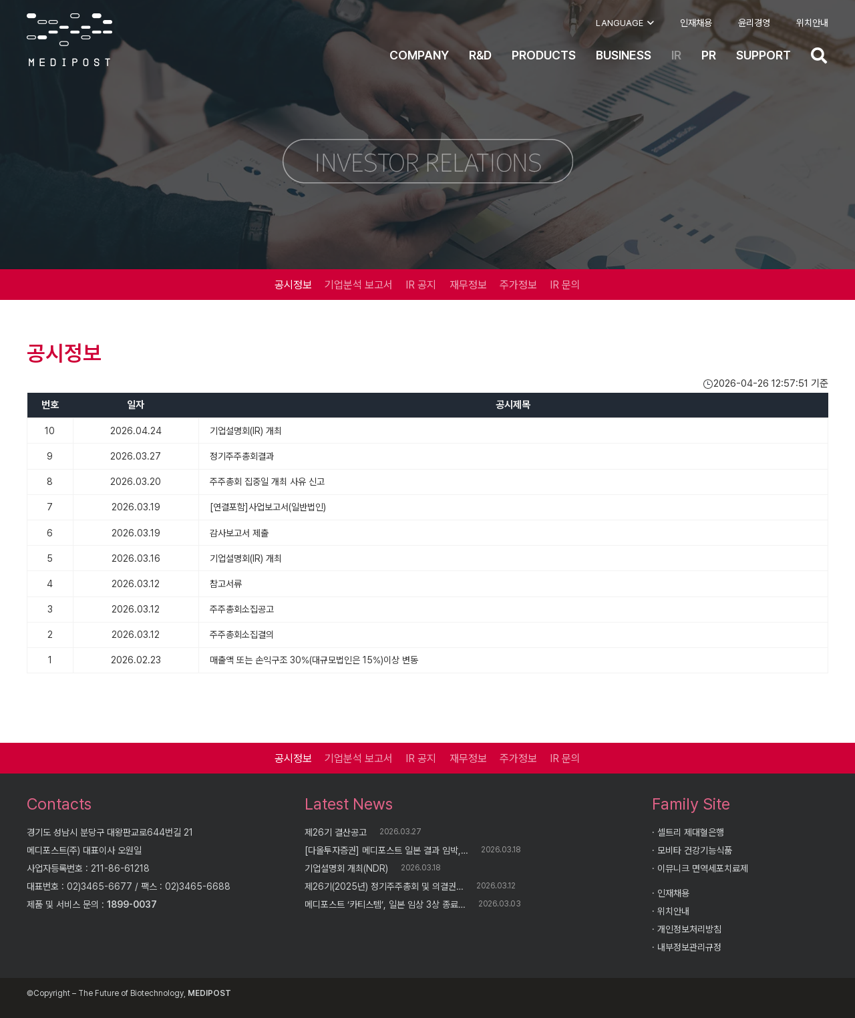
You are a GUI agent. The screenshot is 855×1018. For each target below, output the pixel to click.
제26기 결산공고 (336, 832)
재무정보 (468, 285)
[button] (625, 23)
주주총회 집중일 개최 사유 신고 (267, 481)
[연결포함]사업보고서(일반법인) (268, 507)
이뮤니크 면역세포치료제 (702, 868)
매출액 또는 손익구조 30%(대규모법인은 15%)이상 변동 (314, 660)
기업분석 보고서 (359, 285)
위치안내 (673, 911)
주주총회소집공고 (242, 609)
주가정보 (518, 285)
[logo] (69, 40)
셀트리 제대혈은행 (690, 832)
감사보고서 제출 (239, 533)
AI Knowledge (239, 995)
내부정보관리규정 (689, 947)
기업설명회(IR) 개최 (246, 431)
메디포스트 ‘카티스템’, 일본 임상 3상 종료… (385, 904)
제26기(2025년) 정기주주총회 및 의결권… (384, 886)
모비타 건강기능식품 (694, 850)
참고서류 (226, 583)
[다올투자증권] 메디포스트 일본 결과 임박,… (386, 850)
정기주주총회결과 (242, 456)
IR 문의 (565, 285)
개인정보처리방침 (689, 929)
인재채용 (673, 893)
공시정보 (293, 285)
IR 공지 (420, 285)
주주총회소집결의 (242, 634)
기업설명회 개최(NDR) (346, 868)
